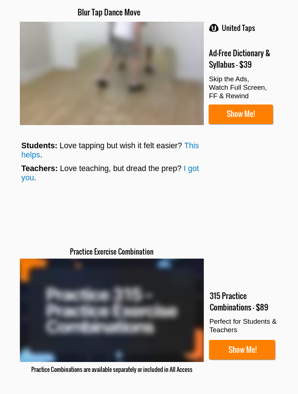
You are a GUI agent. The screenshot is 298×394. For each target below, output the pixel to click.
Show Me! (241, 113)
